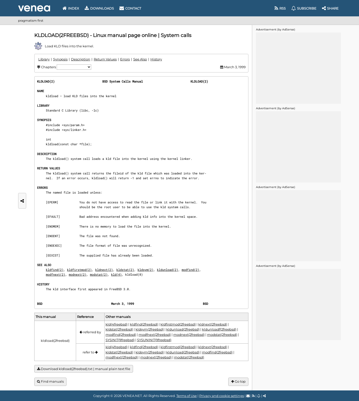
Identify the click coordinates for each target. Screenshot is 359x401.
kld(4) (116, 274)
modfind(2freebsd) (121, 335)
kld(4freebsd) (116, 324)
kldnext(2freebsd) (212, 324)
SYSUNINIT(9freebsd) (154, 340)
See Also (140, 59)
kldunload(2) (167, 270)
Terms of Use (186, 396)
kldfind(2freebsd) (144, 324)
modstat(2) (99, 274)
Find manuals (50, 381)
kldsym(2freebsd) (150, 329)
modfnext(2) (55, 274)
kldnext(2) (104, 270)
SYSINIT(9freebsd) (120, 340)
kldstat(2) (125, 270)
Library (44, 59)
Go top (238, 381)
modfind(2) (190, 270)
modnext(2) (77, 274)
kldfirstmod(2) (79, 270)
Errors (125, 59)
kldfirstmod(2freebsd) (178, 324)
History (156, 59)
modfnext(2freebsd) (155, 335)
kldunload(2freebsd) (183, 329)
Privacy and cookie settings (221, 396)
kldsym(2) (145, 270)
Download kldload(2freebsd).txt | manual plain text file (83, 369)
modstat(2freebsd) (222, 335)
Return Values (105, 59)
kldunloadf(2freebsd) (219, 329)
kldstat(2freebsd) (119, 329)
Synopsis (60, 59)
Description (80, 59)
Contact (130, 8)
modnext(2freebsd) (189, 335)
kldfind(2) (54, 270)
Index (70, 8)
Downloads (99, 8)
